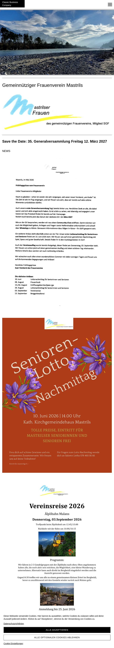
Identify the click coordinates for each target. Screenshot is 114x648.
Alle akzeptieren (57, 630)
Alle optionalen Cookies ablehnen (57, 637)
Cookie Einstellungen (13, 643)
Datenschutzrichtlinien (14, 623)
